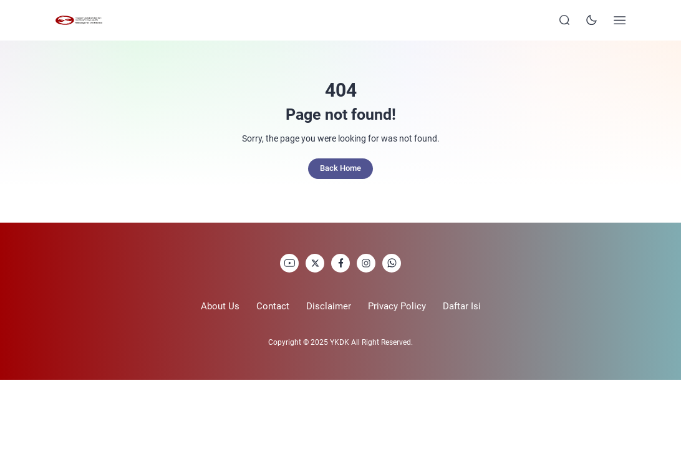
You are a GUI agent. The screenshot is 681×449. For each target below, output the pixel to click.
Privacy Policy (397, 306)
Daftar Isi (462, 306)
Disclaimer (328, 306)
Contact (272, 306)
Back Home (340, 168)
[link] (289, 263)
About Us (220, 306)
